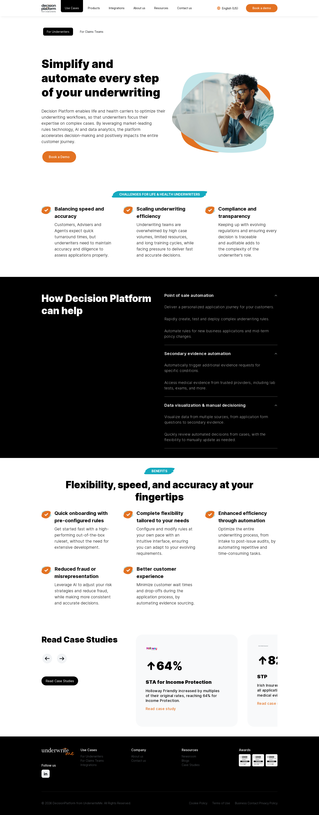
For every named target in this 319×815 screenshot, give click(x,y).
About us (139, 8)
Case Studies (191, 765)
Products (94, 8)
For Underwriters (58, 31)
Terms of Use (221, 803)
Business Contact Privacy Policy (256, 803)
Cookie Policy (198, 803)
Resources (161, 8)
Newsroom (189, 756)
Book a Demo (59, 157)
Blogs (185, 760)
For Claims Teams (91, 31)
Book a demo (261, 8)
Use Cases (72, 8)
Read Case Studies (60, 681)
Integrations (117, 8)
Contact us (184, 8)
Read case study (161, 709)
